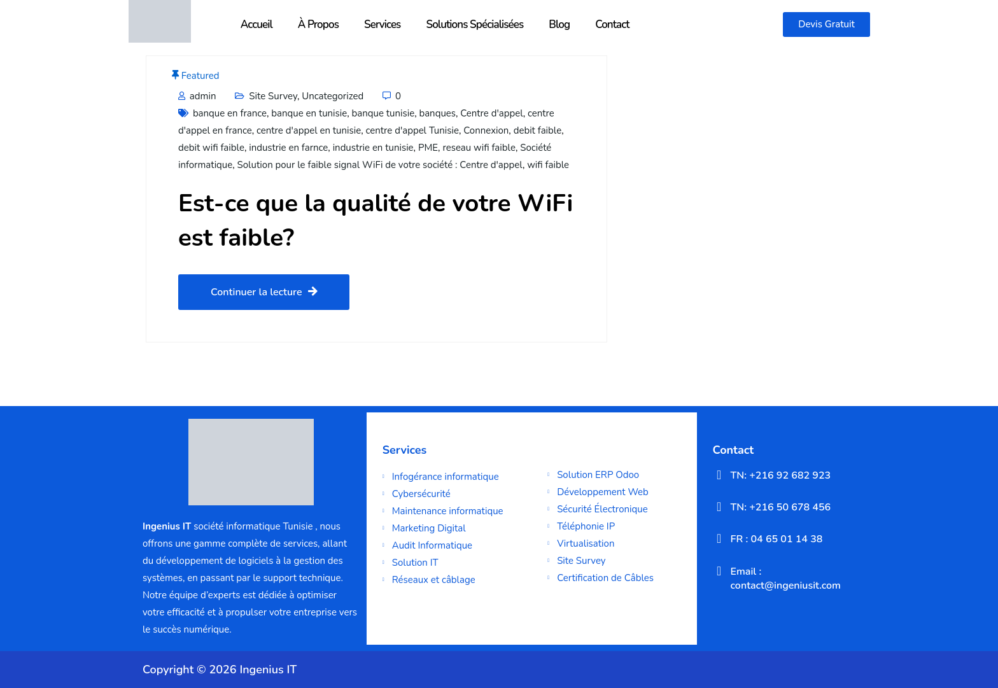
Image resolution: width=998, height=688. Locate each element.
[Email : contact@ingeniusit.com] (719, 571)
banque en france (230, 113)
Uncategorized (332, 96)
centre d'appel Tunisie (412, 130)
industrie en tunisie (373, 147)
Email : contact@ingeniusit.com (786, 579)
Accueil (256, 24)
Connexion (486, 130)
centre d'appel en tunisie (309, 130)
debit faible (538, 130)
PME (428, 147)
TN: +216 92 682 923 (781, 475)
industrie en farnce (288, 147)
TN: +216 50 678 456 (781, 507)
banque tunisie (383, 113)
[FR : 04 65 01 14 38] (719, 538)
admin (197, 96)
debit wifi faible (211, 147)
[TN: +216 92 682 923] (719, 474)
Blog (559, 24)
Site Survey (273, 96)
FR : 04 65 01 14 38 (777, 539)
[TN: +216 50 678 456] (719, 506)
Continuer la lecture (264, 292)
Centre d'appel (491, 113)
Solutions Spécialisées (474, 24)
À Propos (318, 24)
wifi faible (548, 164)
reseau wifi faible (478, 147)
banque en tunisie (309, 113)
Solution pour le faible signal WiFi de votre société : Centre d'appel (380, 164)
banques (437, 113)
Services (382, 24)
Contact (612, 24)
